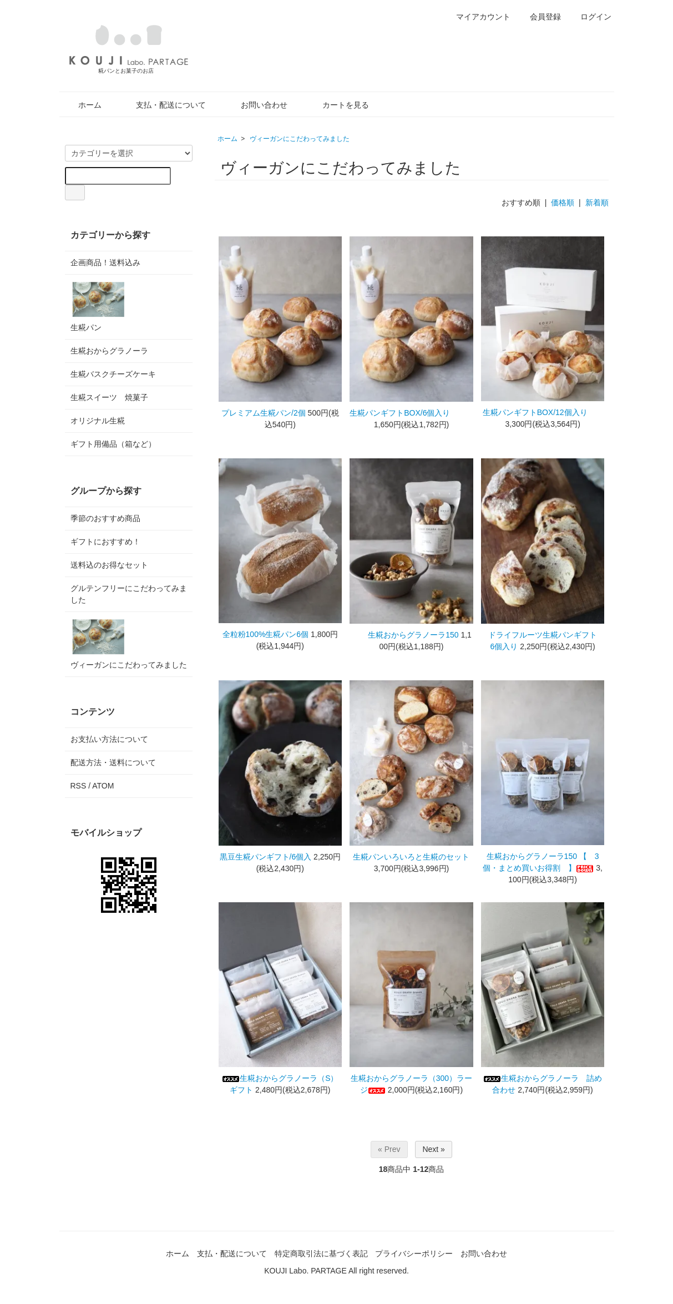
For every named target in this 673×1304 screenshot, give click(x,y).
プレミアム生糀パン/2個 (263, 412)
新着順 (597, 202)
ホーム (82, 104)
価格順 (562, 202)
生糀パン (98, 306)
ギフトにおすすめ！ (105, 541)
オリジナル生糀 (97, 420)
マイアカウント (477, 16)
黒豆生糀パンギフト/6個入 (266, 856)
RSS (78, 785)
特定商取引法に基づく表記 (321, 1253)
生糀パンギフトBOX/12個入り (543, 412)
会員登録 (539, 16)
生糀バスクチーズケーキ (113, 374)
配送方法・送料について (113, 762)
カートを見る (337, 104)
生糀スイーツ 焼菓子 (109, 397)
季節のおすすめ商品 (105, 518)
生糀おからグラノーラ (109, 350)
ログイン (590, 16)
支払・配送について (163, 104)
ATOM (103, 785)
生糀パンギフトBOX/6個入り (411, 412)
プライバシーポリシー (414, 1253)
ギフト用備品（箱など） (113, 443)
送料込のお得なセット (109, 564)
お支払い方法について (109, 739)
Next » (433, 1149)
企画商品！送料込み (105, 262)
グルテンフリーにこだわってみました (128, 594)
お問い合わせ (256, 104)
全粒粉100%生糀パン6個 (265, 634)
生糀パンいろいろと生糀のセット (411, 856)
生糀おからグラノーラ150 (406, 634)
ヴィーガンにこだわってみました (300, 139)
